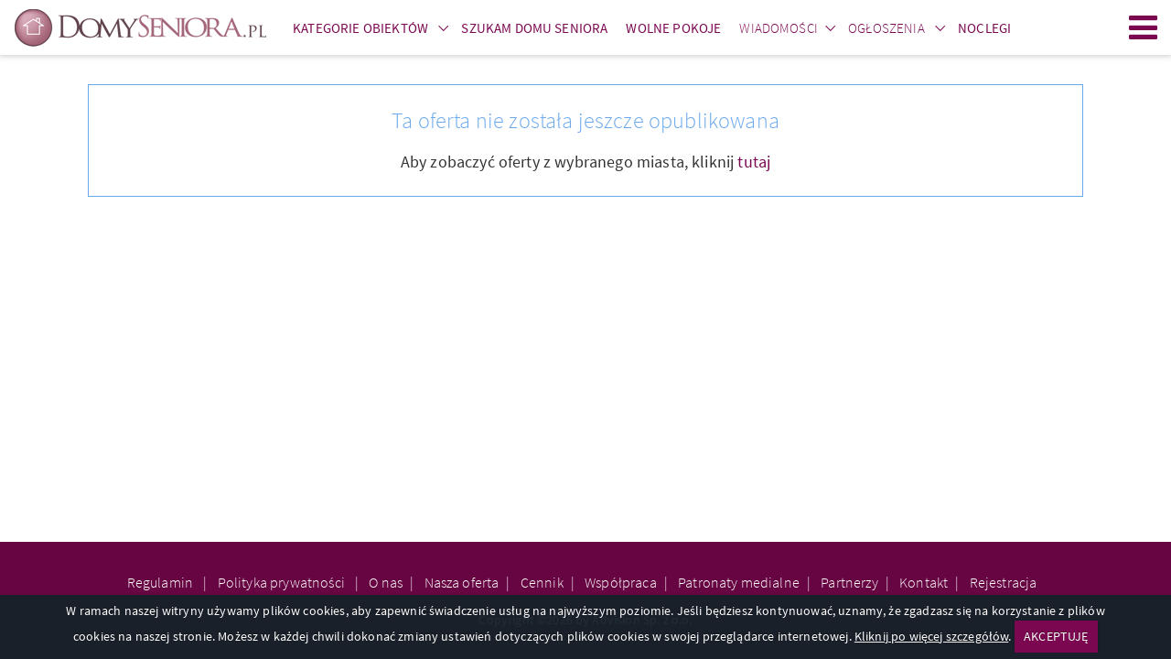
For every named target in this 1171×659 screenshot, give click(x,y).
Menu (1143, 27)
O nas (386, 582)
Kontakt (923, 582)
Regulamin (162, 582)
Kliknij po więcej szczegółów (931, 636)
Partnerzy (849, 582)
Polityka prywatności (283, 582)
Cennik (542, 582)
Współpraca (621, 582)
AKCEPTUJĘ (1056, 636)
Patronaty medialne (739, 582)
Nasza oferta (462, 582)
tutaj (753, 161)
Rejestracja (1003, 582)
